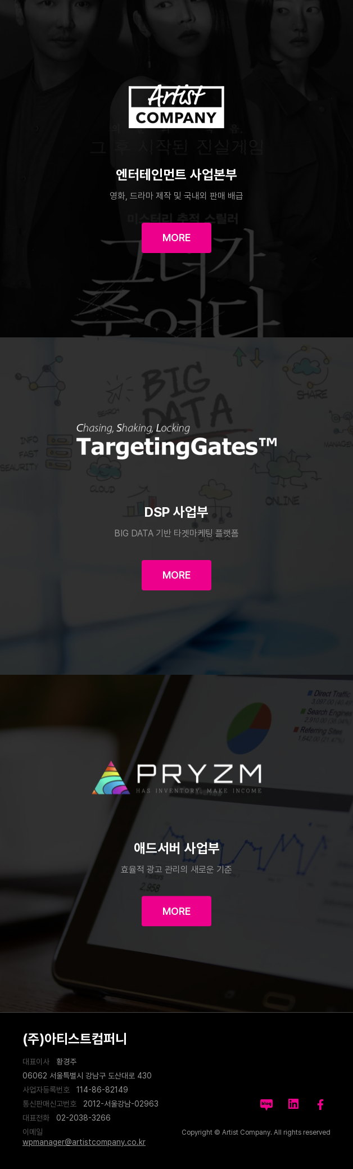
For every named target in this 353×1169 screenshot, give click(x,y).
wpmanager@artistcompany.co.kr (84, 1142)
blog (266, 1104)
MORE (176, 237)
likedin (293, 1104)
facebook (320, 1104)
